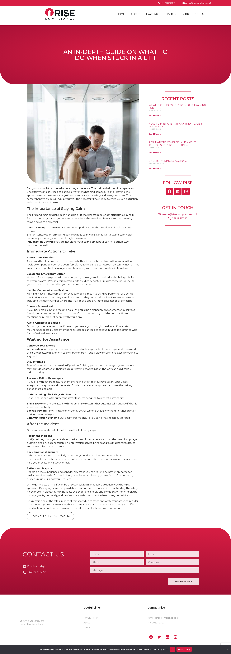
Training (152, 14)
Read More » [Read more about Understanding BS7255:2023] (155, 168)
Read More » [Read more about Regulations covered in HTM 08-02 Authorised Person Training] (155, 153)
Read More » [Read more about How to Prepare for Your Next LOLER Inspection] (155, 134)
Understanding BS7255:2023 (168, 161)
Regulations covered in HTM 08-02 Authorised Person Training (173, 144)
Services (170, 14)
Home (121, 14)
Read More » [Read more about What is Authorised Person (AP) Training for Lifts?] (155, 115)
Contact (201, 14)
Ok (172, 649)
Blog (185, 14)
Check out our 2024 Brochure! (50, 516)
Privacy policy (184, 649)
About (135, 14)
